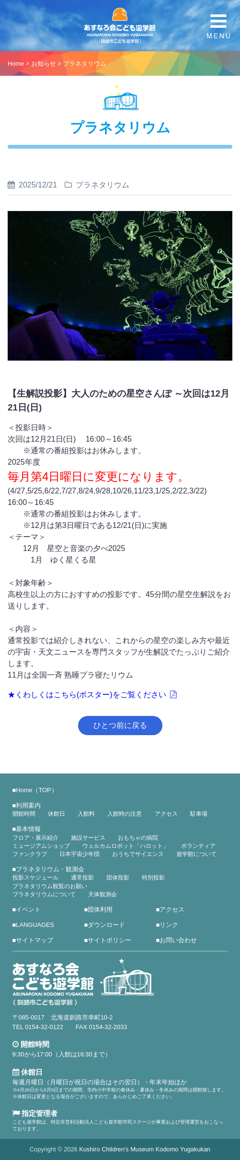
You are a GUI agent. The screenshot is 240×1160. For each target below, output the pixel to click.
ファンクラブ (29, 854)
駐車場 (198, 814)
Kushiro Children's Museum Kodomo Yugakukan (144, 1149)
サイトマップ (34, 940)
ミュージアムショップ (41, 846)
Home (16, 63)
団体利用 (100, 909)
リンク (169, 924)
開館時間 (23, 814)
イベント (28, 909)
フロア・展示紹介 (35, 838)
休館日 (56, 814)
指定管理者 (34, 1113)
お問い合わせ (178, 940)
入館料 (86, 814)
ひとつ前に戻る (120, 725)
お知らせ (43, 63)
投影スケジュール (35, 877)
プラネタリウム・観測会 (50, 869)
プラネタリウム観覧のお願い (49, 886)
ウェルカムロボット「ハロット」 (125, 846)
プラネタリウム (84, 63)
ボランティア (198, 846)
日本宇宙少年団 (79, 854)
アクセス (166, 814)
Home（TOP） (36, 790)
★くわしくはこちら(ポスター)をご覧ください (87, 695)
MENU (218, 26)
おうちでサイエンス (138, 854)
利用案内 (28, 805)
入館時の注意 (124, 814)
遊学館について (196, 854)
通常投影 (82, 877)
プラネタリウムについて (44, 894)
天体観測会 (102, 894)
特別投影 (153, 877)
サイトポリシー (109, 940)
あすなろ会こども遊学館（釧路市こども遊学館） (120, 26)
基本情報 (28, 828)
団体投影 (117, 877)
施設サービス (88, 838)
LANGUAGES (35, 924)
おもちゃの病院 (138, 838)
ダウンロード (106, 924)
